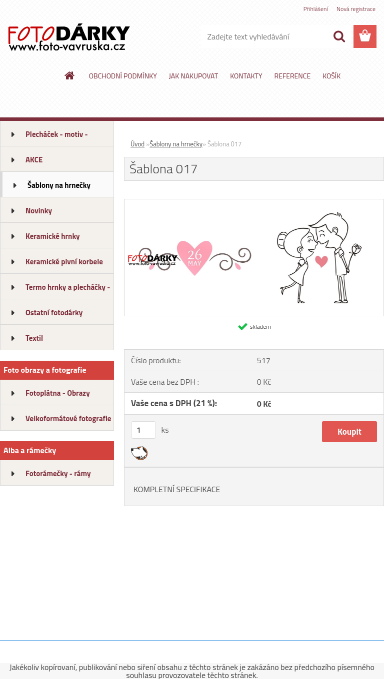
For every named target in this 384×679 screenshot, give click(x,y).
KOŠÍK (331, 75)
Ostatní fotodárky (54, 312)
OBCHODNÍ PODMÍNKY (123, 75)
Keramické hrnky (53, 236)
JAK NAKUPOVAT (193, 75)
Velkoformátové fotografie (68, 418)
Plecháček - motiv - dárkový (57, 137)
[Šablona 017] (254, 203)
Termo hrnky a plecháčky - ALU (68, 290)
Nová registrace (356, 8)
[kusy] (143, 430)
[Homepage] (70, 75)
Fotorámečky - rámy (58, 473)
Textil (34, 338)
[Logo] (69, 37)
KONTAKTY (246, 75)
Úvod (137, 144)
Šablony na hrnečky (59, 185)
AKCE (34, 159)
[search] (339, 36)
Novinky (39, 210)
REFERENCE (292, 75)
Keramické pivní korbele (64, 261)
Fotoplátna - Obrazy (58, 393)
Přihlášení (316, 8)
